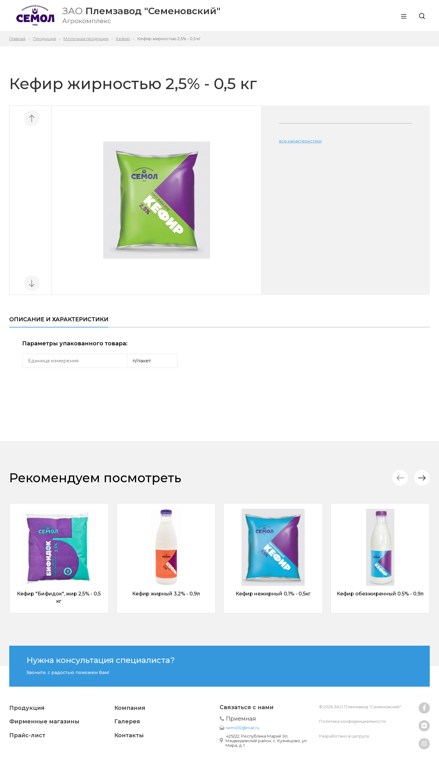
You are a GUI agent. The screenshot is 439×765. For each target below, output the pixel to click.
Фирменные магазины (44, 721)
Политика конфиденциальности (352, 721)
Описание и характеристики (58, 319)
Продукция (27, 708)
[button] (422, 478)
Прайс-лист (27, 735)
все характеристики (300, 140)
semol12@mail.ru (242, 727)
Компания (129, 708)
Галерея (127, 721)
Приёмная (241, 718)
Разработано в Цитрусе (344, 736)
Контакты (129, 735)
